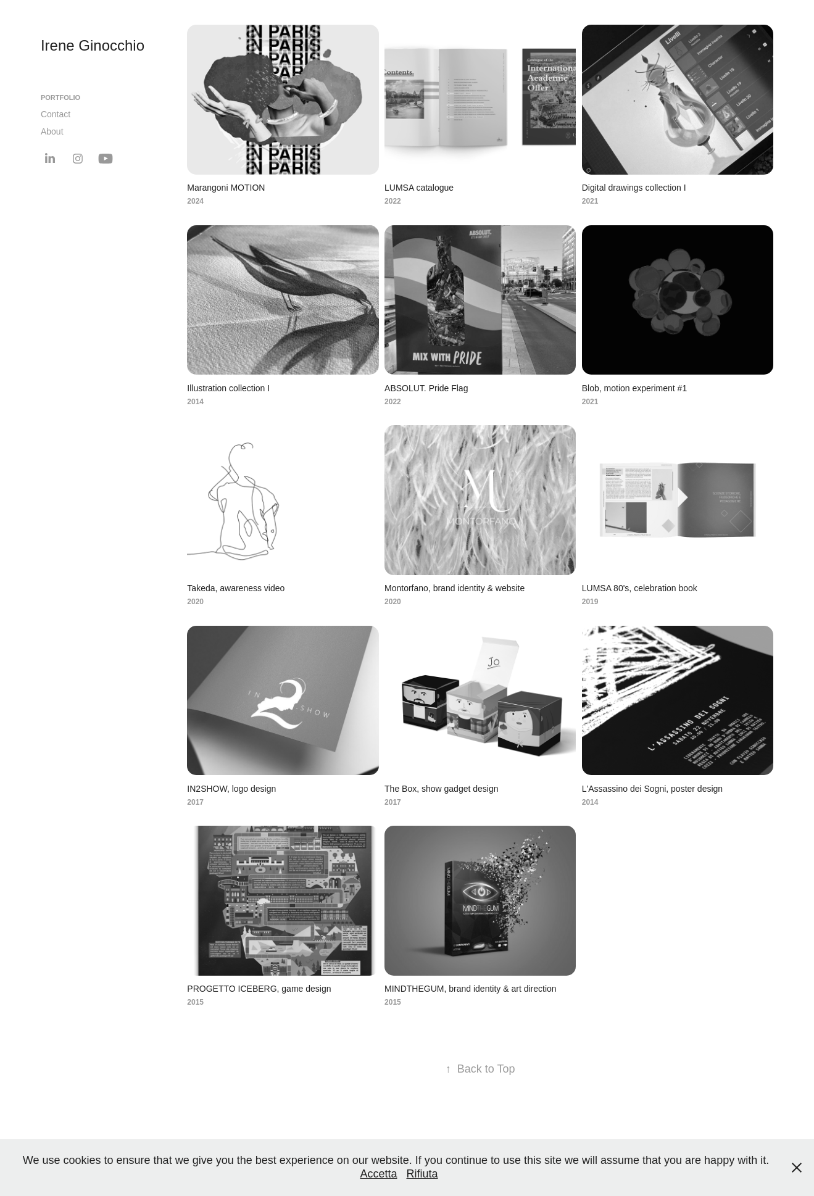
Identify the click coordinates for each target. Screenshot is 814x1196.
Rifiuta (422, 1174)
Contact (55, 114)
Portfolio (60, 97)
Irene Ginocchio (92, 45)
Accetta (378, 1174)
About (52, 131)
